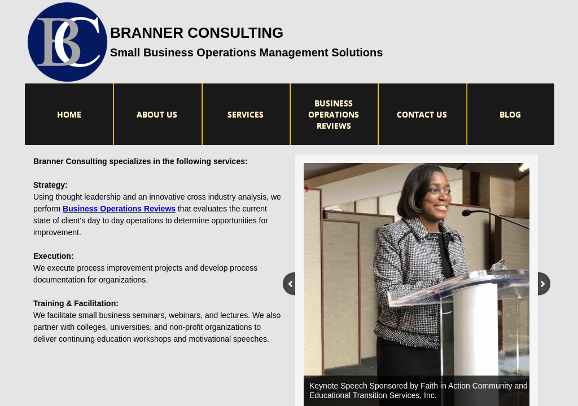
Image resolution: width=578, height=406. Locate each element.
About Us (157, 114)
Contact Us (422, 114)
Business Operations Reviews (333, 114)
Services (245, 114)
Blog (510, 114)
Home (69, 114)
